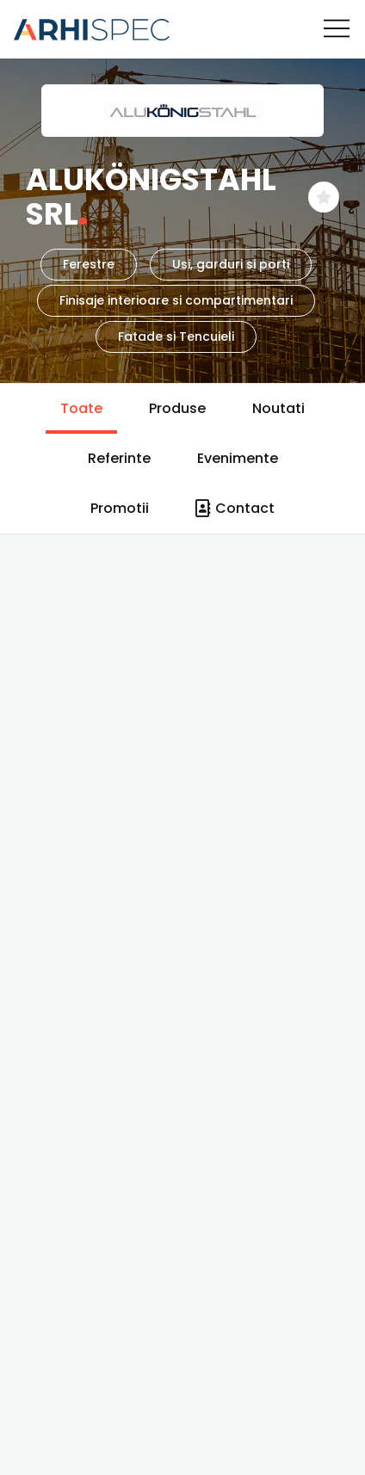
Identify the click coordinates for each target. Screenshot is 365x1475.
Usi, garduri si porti (230, 264)
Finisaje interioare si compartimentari (176, 300)
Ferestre (88, 264)
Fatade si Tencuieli (176, 336)
